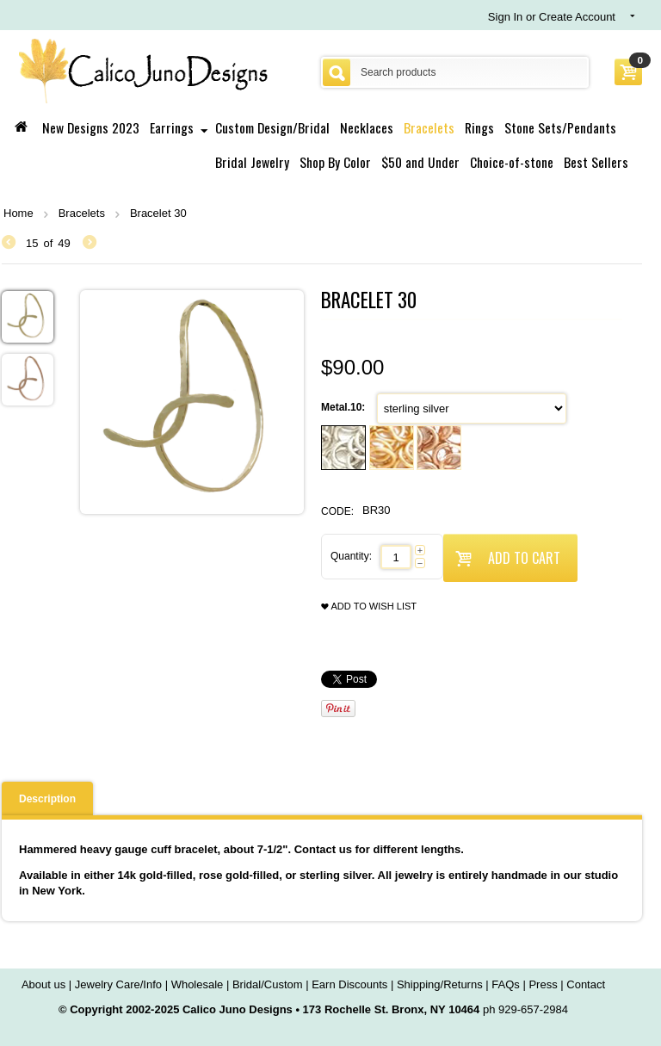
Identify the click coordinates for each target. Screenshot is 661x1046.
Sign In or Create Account (551, 16)
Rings (479, 127)
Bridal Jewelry (252, 162)
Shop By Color (335, 162)
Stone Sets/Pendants (560, 127)
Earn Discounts (349, 984)
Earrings (172, 127)
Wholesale (197, 984)
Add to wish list (369, 606)
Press (542, 984)
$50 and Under (420, 162)
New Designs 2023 (90, 127)
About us (43, 984)
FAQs (505, 984)
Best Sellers (596, 162)
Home (18, 213)
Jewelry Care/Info (118, 984)
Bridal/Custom (267, 984)
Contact (585, 984)
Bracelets (429, 127)
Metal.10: (344, 407)
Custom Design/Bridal (272, 127)
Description (47, 799)
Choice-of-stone (511, 162)
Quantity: (351, 556)
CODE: (337, 511)
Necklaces (366, 127)
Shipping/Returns (440, 984)
